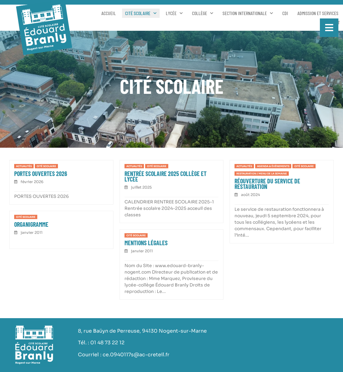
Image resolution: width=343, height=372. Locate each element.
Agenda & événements (273, 166)
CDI (285, 13)
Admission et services (317, 13)
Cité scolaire (141, 13)
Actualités (24, 166)
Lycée (174, 13)
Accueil (108, 13)
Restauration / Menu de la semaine (261, 173)
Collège (202, 13)
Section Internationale (248, 13)
